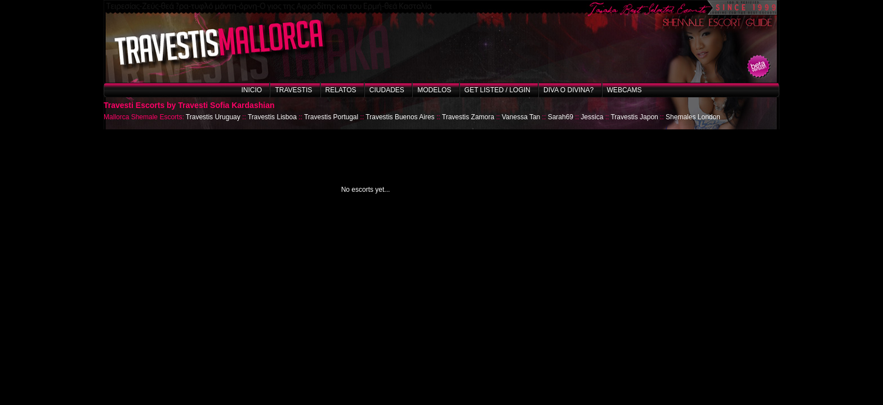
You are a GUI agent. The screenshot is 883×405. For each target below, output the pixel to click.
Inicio (251, 90)
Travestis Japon (634, 117)
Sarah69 (560, 117)
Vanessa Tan (521, 117)
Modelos (434, 90)
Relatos (340, 90)
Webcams (624, 90)
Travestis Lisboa (272, 117)
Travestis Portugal (331, 117)
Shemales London (693, 117)
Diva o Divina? (568, 90)
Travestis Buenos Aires (399, 117)
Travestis (293, 90)
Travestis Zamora (468, 117)
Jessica (592, 117)
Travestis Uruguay (213, 117)
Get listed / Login (497, 90)
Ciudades (386, 90)
